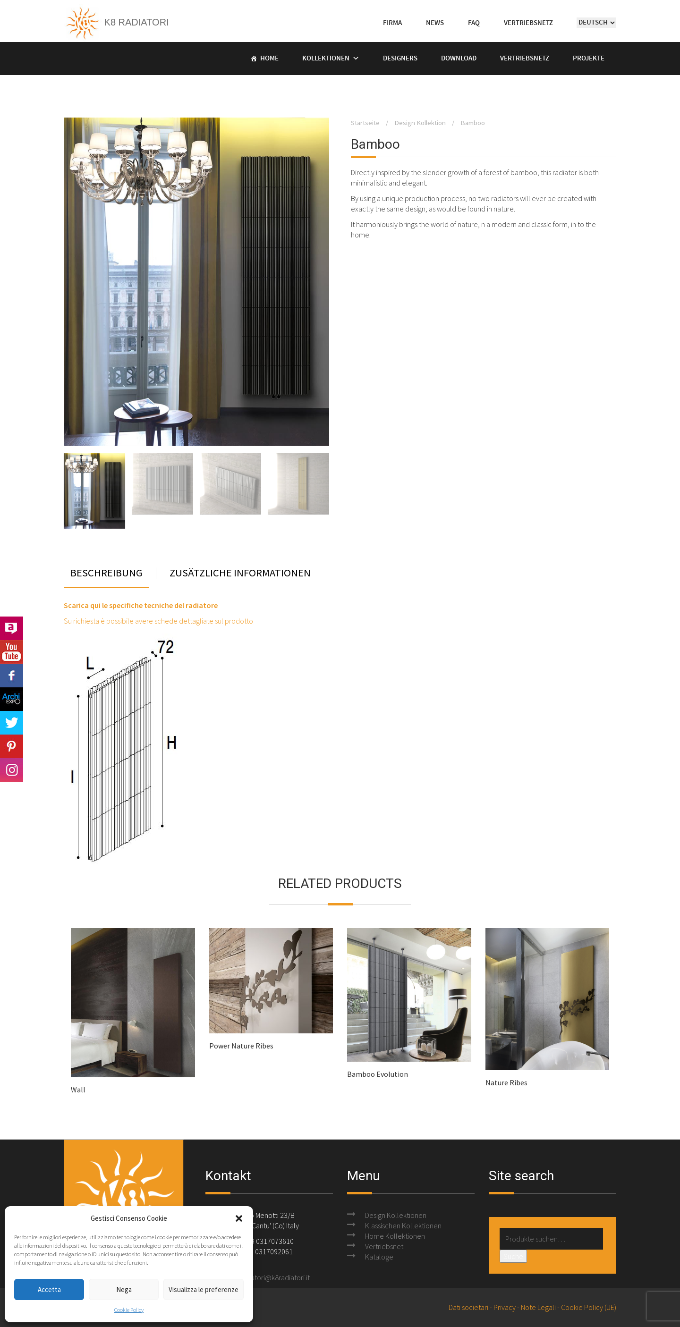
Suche (513, 1256)
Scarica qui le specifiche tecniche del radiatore (141, 605)
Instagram (11, 770)
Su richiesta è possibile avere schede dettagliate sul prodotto (158, 620)
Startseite (365, 122)
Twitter (11, 723)
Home (269, 58)
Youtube (11, 652)
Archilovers (11, 628)
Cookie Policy (129, 1309)
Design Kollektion (420, 122)
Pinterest (11, 746)
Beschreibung (106, 573)
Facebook (11, 675)
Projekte (588, 58)
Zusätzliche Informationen (240, 573)
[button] (239, 1218)
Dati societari (468, 1307)
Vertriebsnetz (524, 58)
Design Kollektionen (395, 1215)
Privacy (504, 1307)
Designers (400, 58)
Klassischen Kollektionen (403, 1225)
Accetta (49, 1289)
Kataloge (379, 1256)
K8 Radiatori (116, 22)
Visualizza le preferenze (203, 1289)
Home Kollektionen (395, 1236)
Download (458, 58)
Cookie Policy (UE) (588, 1307)
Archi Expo (11, 699)
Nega (124, 1289)
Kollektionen (325, 58)
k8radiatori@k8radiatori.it (271, 1277)
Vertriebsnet (384, 1246)
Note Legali (538, 1307)
